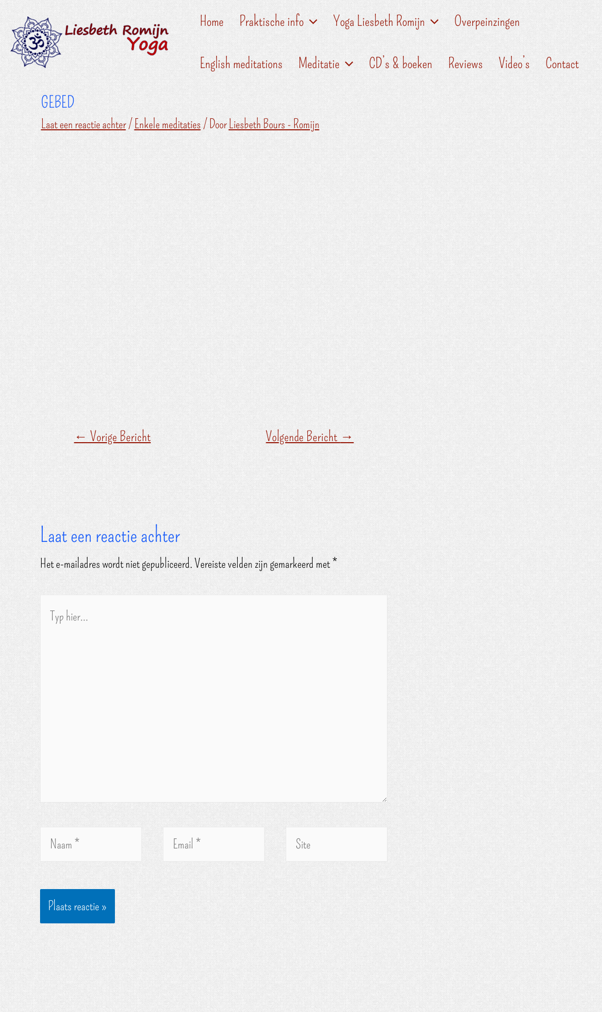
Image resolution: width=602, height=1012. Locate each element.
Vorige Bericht (112, 436)
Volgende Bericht (310, 436)
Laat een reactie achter (83, 124)
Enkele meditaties (167, 124)
